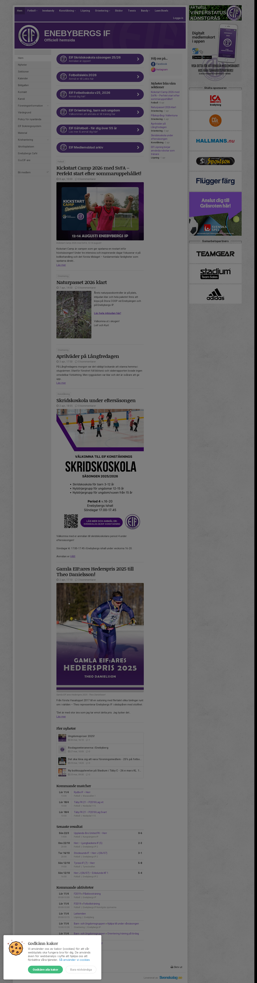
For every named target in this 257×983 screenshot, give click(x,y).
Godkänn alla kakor (45, 969)
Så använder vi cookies (74, 960)
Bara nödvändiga (81, 969)
